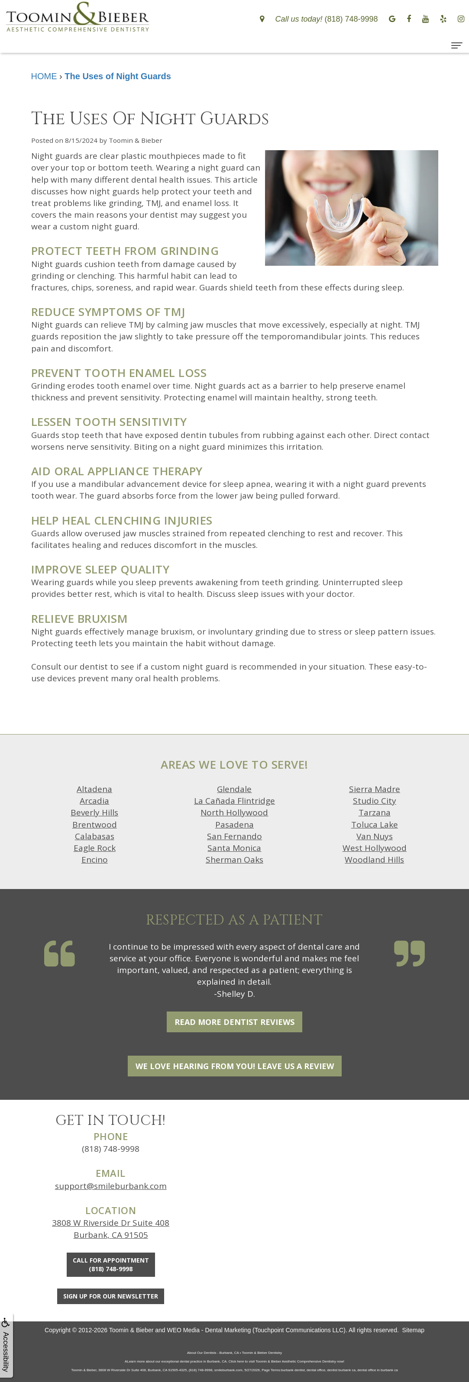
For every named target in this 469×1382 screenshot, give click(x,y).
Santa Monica (234, 848)
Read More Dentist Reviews (234, 1022)
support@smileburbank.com (111, 1186)
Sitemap (413, 1330)
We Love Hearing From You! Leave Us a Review (235, 1066)
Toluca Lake (374, 824)
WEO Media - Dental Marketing (209, 1330)
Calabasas (94, 836)
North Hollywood (234, 812)
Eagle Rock (95, 848)
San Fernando (234, 836)
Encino (94, 859)
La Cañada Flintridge (234, 800)
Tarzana (375, 812)
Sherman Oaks (234, 859)
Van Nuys (374, 836)
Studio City (374, 800)
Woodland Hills (374, 859)
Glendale (234, 789)
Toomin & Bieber (131, 1330)
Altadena (94, 789)
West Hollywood (375, 848)
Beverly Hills (94, 812)
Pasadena (234, 824)
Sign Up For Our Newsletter (110, 1296)
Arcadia (94, 800)
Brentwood (94, 824)
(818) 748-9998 (110, 1148)
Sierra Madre (374, 789)
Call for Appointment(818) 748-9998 (111, 1264)
